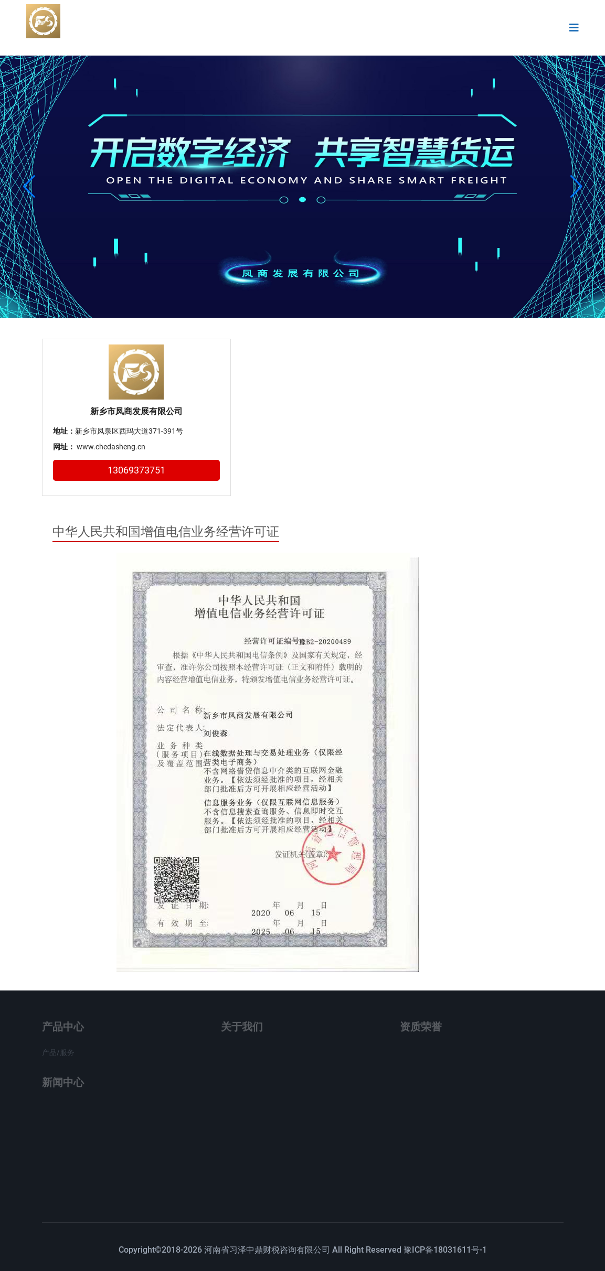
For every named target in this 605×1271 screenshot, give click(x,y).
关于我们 (242, 1029)
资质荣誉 (421, 1029)
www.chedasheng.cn (111, 447)
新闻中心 (63, 1085)
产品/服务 (58, 1055)
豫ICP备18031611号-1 (445, 1250)
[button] (576, 186)
